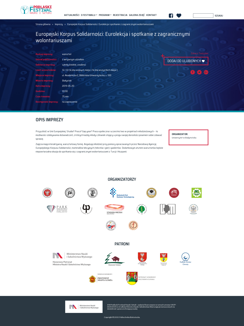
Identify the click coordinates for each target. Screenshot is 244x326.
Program (104, 15)
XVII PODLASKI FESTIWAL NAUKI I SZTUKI (36, 9)
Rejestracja (120, 15)
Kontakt (151, 15)
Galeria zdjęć (137, 15)
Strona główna (43, 24)
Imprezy (59, 24)
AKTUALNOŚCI (71, 15)
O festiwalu (88, 15)
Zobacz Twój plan (199, 53)
